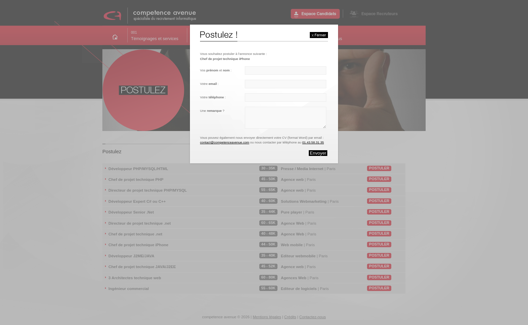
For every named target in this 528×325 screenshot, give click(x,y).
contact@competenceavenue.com (224, 142)
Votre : (209, 84)
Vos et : (215, 70)
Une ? (212, 110)
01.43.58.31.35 (313, 142)
